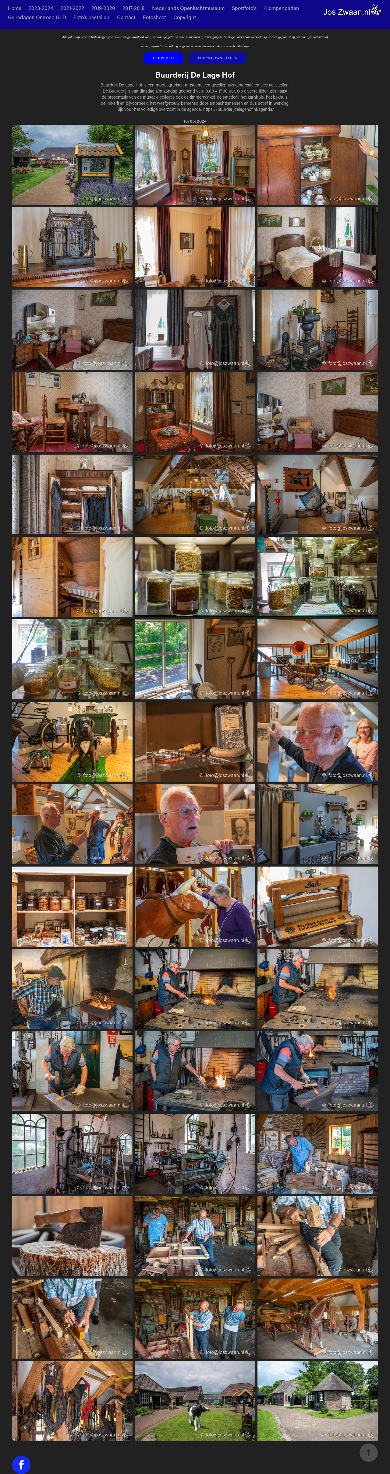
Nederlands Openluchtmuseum (188, 8)
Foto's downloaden (217, 58)
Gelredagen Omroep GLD (37, 17)
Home (14, 8)
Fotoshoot (154, 17)
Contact (126, 17)
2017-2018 (133, 8)
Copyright (184, 17)
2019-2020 (103, 8)
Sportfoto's (244, 8)
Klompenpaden (281, 8)
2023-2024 (41, 8)
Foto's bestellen (91, 17)
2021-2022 (72, 8)
